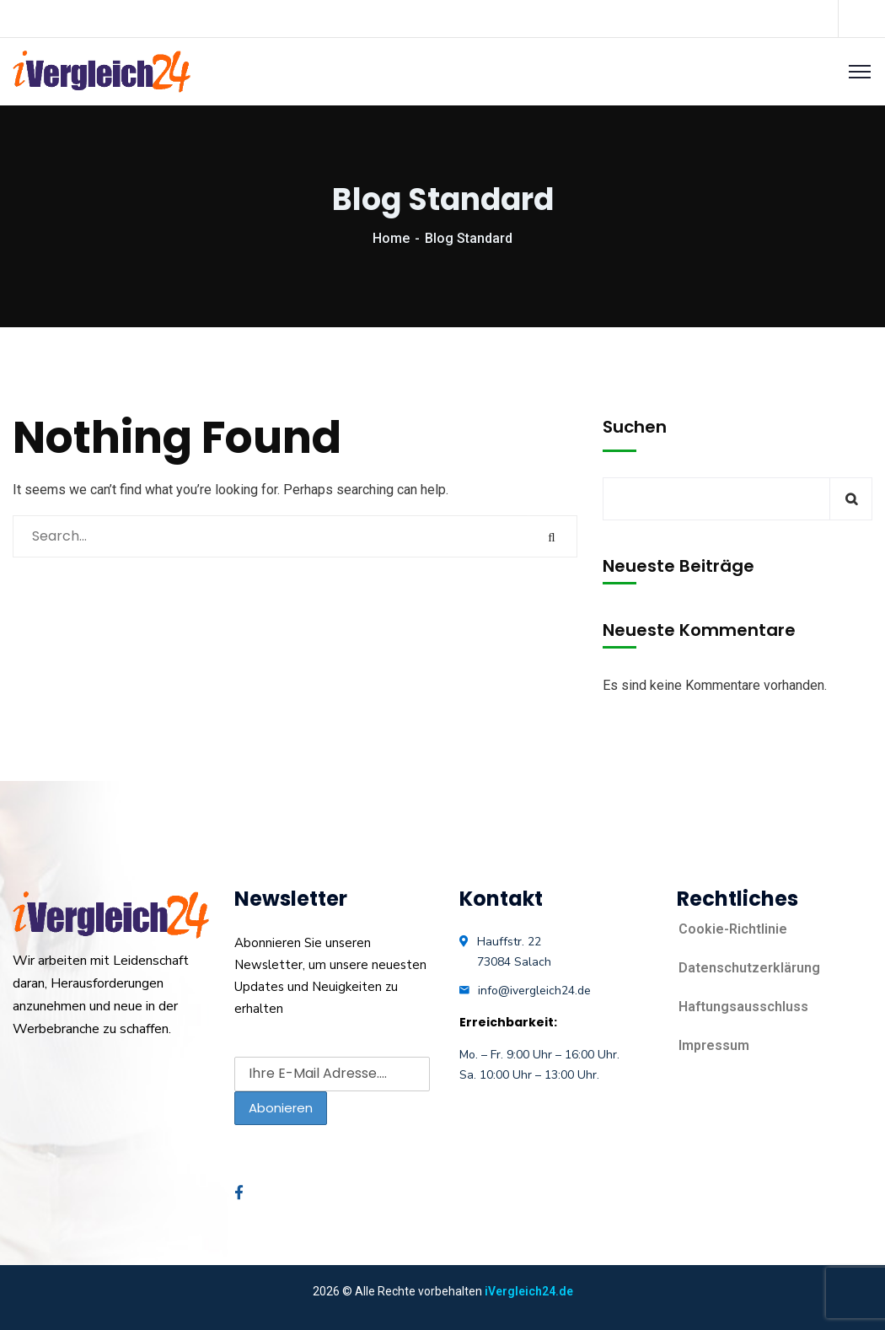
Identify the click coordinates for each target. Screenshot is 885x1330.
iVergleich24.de (529, 1291)
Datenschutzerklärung (749, 968)
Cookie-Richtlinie (732, 929)
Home (391, 238)
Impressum (713, 1045)
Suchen (635, 427)
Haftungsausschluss (743, 1007)
